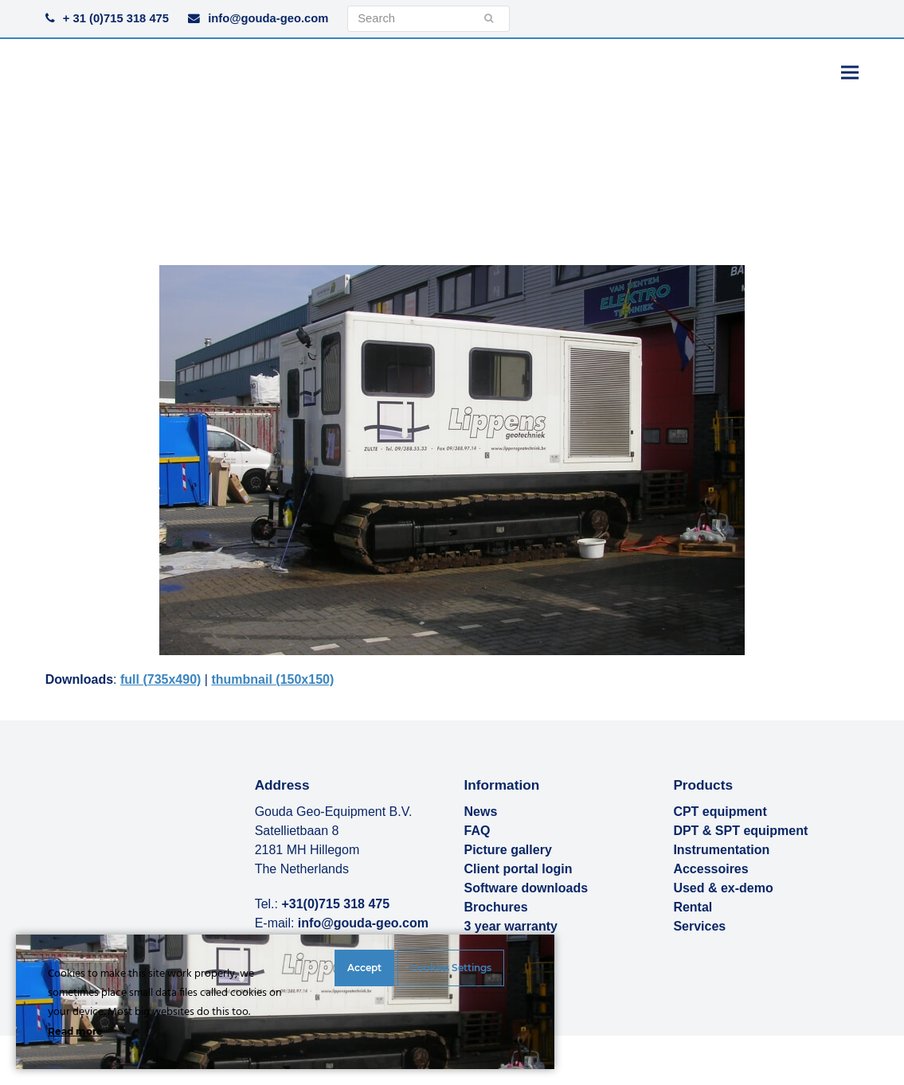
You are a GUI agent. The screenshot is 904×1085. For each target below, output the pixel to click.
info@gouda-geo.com (268, 18)
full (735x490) (160, 679)
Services (699, 926)
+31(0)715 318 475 (335, 904)
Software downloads (526, 888)
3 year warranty (511, 926)
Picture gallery (508, 850)
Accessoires (710, 869)
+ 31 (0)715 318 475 (116, 18)
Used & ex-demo (723, 888)
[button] (850, 72)
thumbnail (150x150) (272, 679)
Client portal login (518, 869)
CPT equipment (719, 811)
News (481, 811)
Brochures (496, 907)
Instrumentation (721, 850)
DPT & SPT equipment (740, 830)
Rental (692, 907)
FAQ (477, 830)
